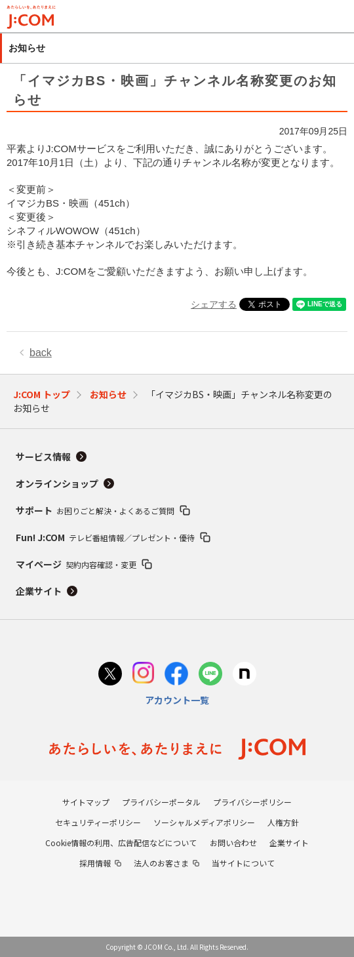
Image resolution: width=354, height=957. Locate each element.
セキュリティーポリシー (98, 822)
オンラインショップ (57, 483)
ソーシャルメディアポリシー (204, 822)
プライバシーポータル (161, 801)
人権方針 (283, 822)
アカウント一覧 (177, 699)
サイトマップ (85, 801)
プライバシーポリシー (252, 801)
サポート (95, 510)
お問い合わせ (233, 842)
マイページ (76, 564)
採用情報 (95, 862)
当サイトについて (243, 862)
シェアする (214, 304)
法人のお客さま (161, 862)
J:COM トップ (41, 394)
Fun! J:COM (105, 537)
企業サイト (39, 591)
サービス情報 (43, 456)
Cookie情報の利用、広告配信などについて (121, 842)
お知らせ (108, 394)
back (41, 352)
